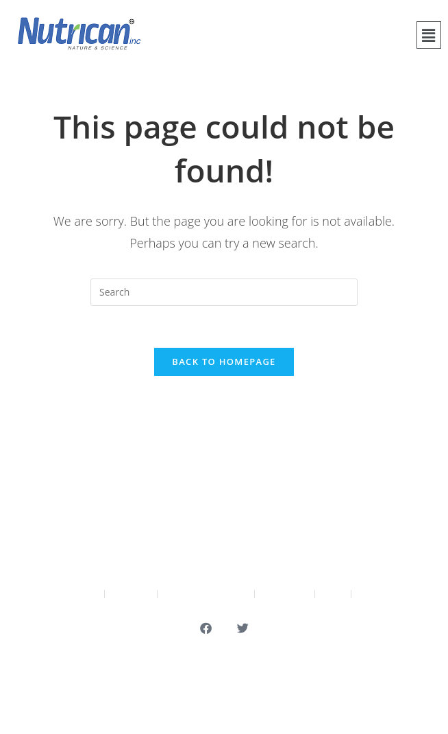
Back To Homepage (223, 361)
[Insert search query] (224, 292)
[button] (428, 35)
